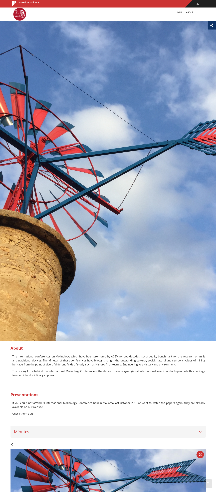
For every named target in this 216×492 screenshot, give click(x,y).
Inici (179, 12)
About (189, 12)
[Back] (12, 445)
